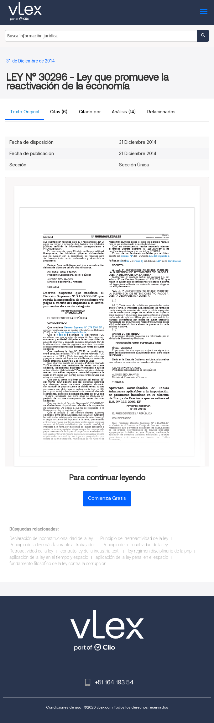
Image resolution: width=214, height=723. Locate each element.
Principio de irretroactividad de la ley (134, 538)
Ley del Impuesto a (159, 256)
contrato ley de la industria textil (90, 550)
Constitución (174, 261)
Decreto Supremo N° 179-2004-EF (83, 327)
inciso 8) (138, 261)
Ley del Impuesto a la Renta (71, 332)
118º (158, 261)
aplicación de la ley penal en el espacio (132, 557)
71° (82, 334)
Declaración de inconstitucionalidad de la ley (51, 538)
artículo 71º (127, 256)
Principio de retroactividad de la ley (135, 544)
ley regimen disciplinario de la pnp (160, 550)
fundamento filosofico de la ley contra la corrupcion (58, 563)
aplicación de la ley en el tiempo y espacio (48, 557)
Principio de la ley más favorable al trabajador (52, 544)
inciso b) (61, 334)
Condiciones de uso (63, 707)
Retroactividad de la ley (31, 550)
